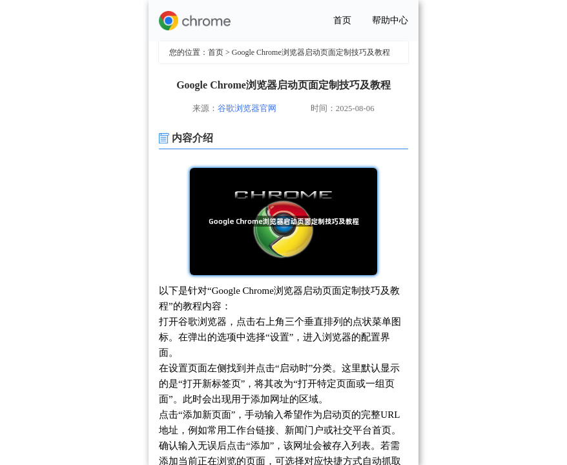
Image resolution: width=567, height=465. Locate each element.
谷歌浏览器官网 (247, 108)
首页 (342, 20)
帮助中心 (390, 20)
